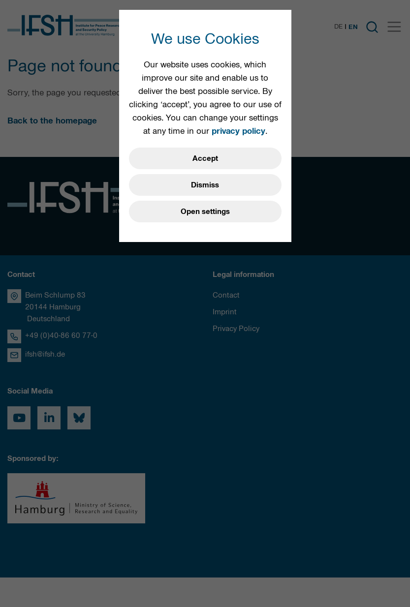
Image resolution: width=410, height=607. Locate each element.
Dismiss (205, 185)
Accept (205, 158)
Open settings (205, 211)
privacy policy (238, 130)
